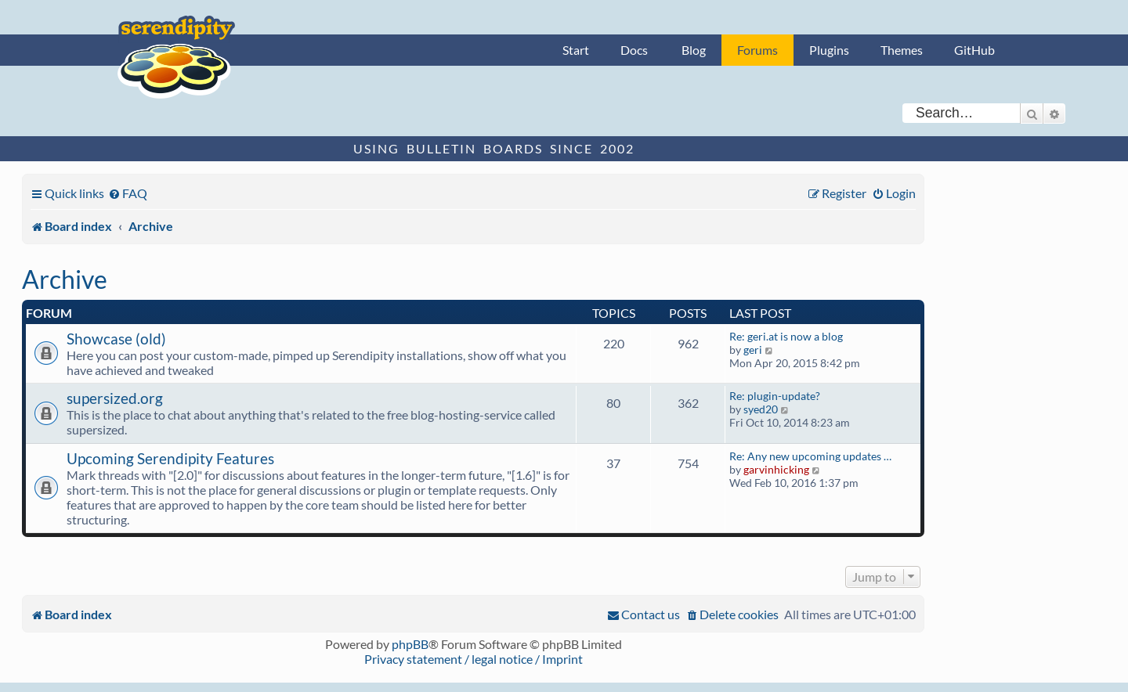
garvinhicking (776, 469)
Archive (64, 279)
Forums (757, 49)
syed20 (760, 409)
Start (575, 49)
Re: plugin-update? (774, 395)
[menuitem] (127, 193)
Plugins (829, 49)
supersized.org (115, 398)
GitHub (974, 49)
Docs (634, 49)
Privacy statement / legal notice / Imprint (473, 658)
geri (752, 349)
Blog (694, 49)
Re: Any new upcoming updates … (810, 456)
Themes (901, 49)
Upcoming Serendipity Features (170, 458)
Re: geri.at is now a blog (786, 336)
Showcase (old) (116, 339)
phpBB (410, 643)
